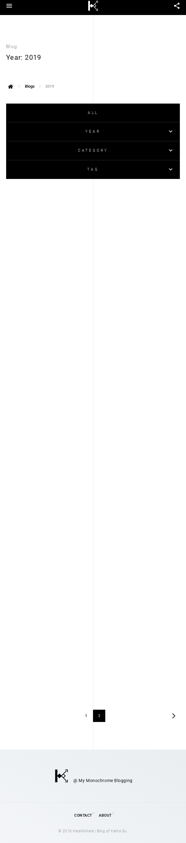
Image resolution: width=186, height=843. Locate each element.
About (105, 815)
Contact (83, 815)
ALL (93, 113)
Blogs (30, 86)
